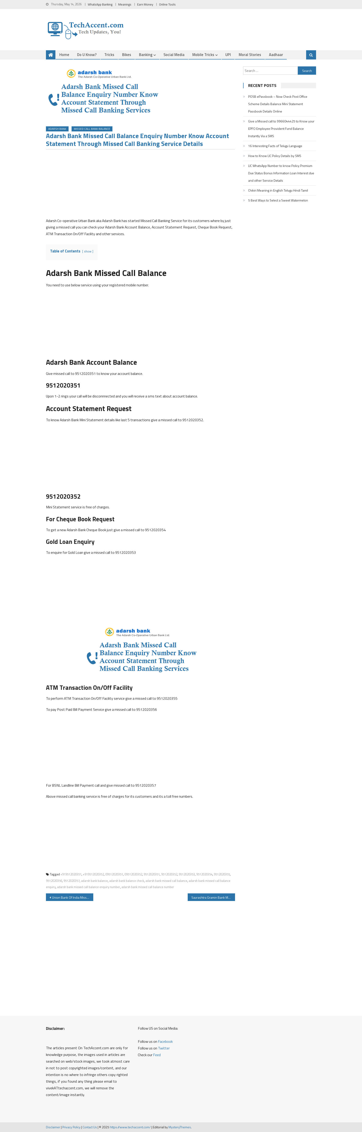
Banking (145, 54)
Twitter (164, 1048)
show (87, 251)
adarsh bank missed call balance (166, 881)
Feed (157, 1055)
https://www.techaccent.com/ (130, 1127)
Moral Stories (250, 54)
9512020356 (54, 881)
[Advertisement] (140, 185)
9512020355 (222, 874)
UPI (228, 54)
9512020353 (187, 874)
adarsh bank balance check (126, 881)
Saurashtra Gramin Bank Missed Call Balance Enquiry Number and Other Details (213, 897)
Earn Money (145, 4)
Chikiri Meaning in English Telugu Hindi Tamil (278, 190)
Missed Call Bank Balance (92, 129)
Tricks (109, 54)
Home (64, 54)
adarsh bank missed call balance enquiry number (88, 887)
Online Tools (167, 4)
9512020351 (152, 874)
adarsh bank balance (94, 881)
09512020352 (133, 874)
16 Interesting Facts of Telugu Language (275, 145)
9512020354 (204, 874)
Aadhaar (276, 54)
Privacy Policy (71, 1127)
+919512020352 (93, 874)
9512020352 (169, 874)
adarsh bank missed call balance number (147, 887)
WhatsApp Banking (100, 4)
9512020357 (71, 881)
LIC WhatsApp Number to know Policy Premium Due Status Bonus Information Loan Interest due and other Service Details (281, 173)
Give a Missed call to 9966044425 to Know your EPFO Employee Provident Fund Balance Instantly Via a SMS (281, 128)
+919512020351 (70, 874)
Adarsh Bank (57, 129)
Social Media (173, 54)
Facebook (165, 1041)
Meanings (124, 4)
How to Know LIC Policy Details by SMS (274, 155)
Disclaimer (53, 1127)
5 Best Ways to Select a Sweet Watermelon (278, 200)
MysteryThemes (180, 1127)
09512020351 (114, 874)
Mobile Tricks (203, 54)
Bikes (126, 54)
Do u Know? (87, 54)
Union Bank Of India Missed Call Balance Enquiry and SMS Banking (72, 897)
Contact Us (90, 1127)
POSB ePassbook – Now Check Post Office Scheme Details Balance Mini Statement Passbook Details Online (277, 104)
